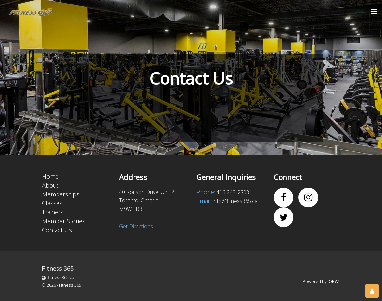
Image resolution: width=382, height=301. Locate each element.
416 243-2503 (232, 192)
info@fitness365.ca (235, 201)
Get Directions (136, 226)
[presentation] (122, 108)
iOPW (333, 281)
